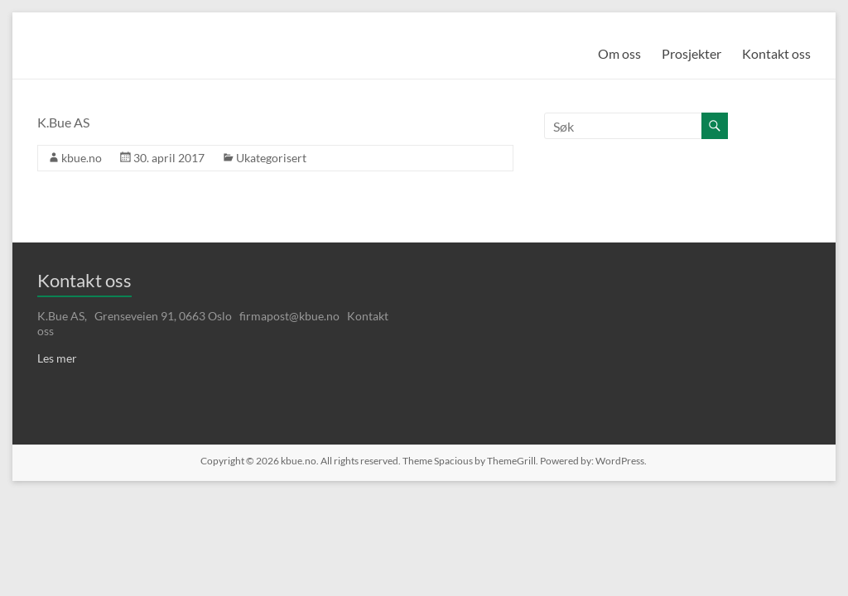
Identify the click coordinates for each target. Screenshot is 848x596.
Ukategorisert (271, 158)
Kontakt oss (776, 53)
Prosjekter (691, 53)
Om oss (619, 53)
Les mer (57, 358)
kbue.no (81, 158)
